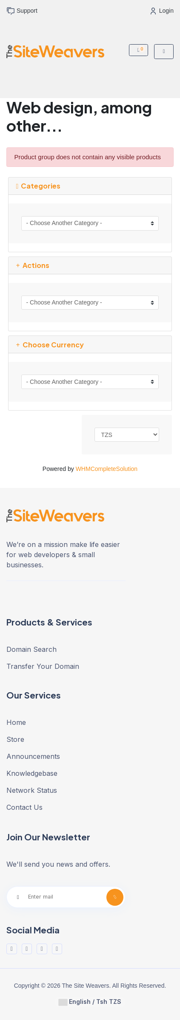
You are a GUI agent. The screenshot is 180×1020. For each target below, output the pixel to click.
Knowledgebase (31, 773)
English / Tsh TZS (90, 1002)
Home (16, 722)
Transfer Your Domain (42, 666)
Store (15, 739)
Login (162, 10)
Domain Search (31, 649)
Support (21, 11)
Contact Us (24, 807)
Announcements (33, 756)
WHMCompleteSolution (107, 468)
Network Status (31, 790)
